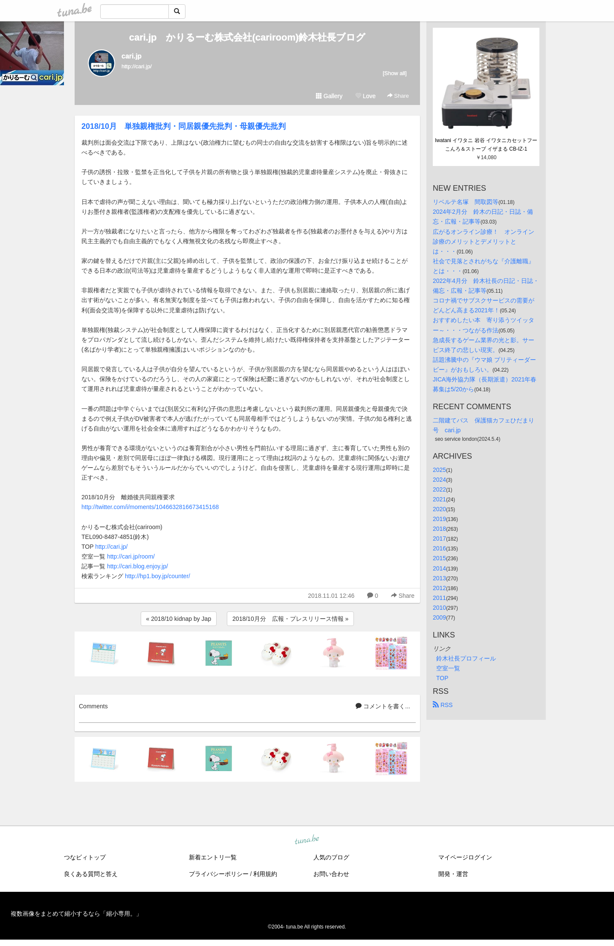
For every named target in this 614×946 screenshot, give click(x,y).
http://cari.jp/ (111, 546)
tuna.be (306, 840)
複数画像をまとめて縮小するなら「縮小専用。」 (76, 913)
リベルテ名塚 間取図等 (465, 201)
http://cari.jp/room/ (131, 556)
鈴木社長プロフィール (466, 658)
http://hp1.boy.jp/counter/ (157, 576)
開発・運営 (453, 873)
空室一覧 (448, 668)
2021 (439, 499)
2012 (439, 588)
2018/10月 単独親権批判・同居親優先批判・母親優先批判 (183, 126)
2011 (439, 597)
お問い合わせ (331, 873)
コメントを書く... (383, 706)
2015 (439, 558)
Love (365, 96)
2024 (439, 479)
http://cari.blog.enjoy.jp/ (137, 566)
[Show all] (395, 73)
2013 (439, 578)
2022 (439, 489)
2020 (439, 509)
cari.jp (132, 56)
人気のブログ (331, 857)
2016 (439, 548)
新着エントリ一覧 (213, 857)
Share (398, 96)
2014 (439, 568)
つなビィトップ (85, 857)
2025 (439, 469)
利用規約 (265, 873)
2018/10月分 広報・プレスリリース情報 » (290, 618)
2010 (439, 607)
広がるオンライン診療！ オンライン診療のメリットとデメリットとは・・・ (483, 241)
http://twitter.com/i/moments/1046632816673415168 (150, 507)
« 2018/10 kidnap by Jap (178, 618)
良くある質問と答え (91, 873)
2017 (439, 538)
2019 (439, 518)
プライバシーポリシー (219, 873)
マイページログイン (465, 857)
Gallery (329, 96)
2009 (439, 617)
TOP (442, 678)
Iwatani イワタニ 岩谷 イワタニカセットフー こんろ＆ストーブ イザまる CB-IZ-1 (487, 144)
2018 (439, 528)
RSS (443, 704)
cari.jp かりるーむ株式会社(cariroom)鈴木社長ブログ (247, 37)
